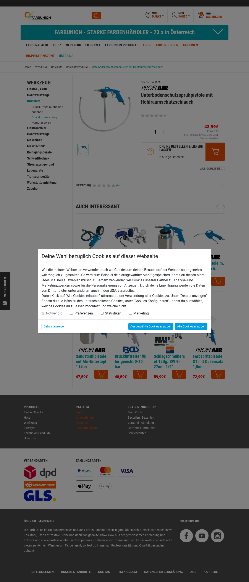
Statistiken (113, 313)
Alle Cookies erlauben (191, 326)
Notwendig (54, 313)
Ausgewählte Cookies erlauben (150, 326)
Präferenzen (83, 313)
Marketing (141, 313)
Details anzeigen (54, 326)
